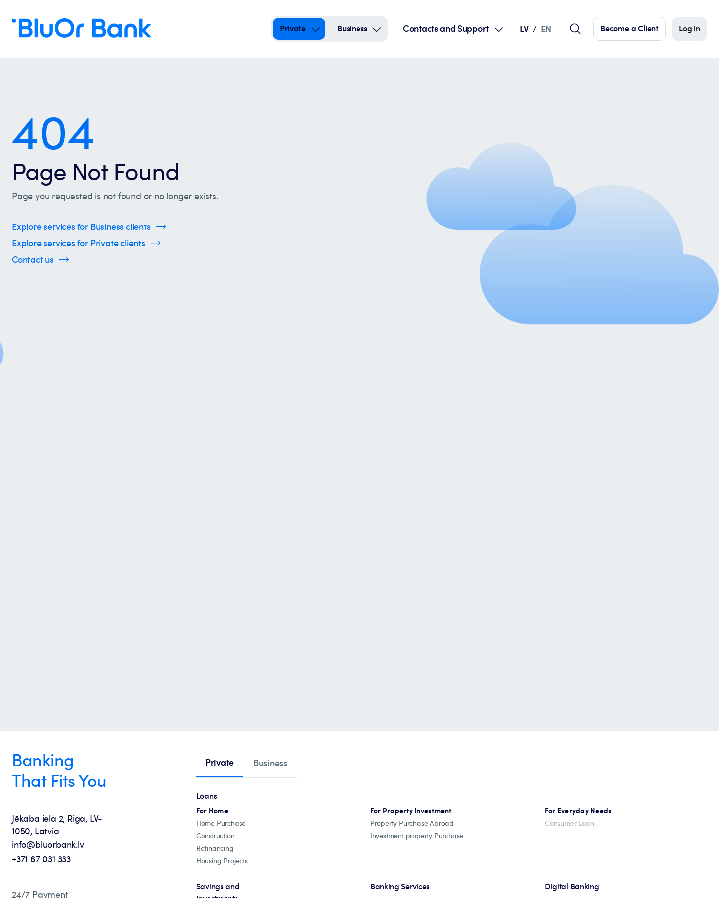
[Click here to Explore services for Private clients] (86, 243)
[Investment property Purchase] (416, 836)
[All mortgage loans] (212, 811)
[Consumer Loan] (569, 823)
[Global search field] (575, 29)
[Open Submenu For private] (316, 29)
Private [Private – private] (293, 28)
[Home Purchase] (221, 823)
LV (524, 28)
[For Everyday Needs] (578, 811)
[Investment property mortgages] (411, 811)
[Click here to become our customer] (629, 29)
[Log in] (689, 29)
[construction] (215, 836)
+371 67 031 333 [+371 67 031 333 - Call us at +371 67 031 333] (41, 859)
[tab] (219, 763)
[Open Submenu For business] (377, 29)
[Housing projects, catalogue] (222, 861)
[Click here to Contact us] (40, 259)
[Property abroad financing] (412, 823)
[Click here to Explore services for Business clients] (89, 227)
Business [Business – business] (352, 28)
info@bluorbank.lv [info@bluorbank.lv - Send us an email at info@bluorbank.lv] (48, 844)
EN (546, 28)
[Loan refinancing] (215, 848)
